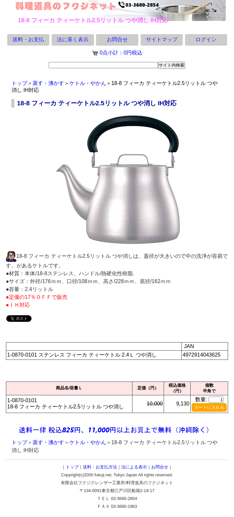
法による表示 (134, 467)
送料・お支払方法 (100, 467)
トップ (19, 83)
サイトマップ (161, 39)
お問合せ (117, 39)
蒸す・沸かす (48, 83)
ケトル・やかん (87, 83)
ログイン (206, 39)
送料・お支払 (28, 39)
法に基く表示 (72, 39)
